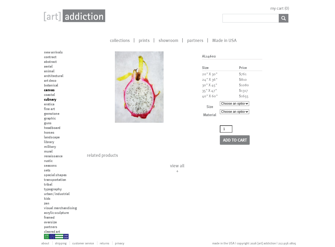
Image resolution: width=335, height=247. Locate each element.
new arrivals (53, 52)
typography (53, 189)
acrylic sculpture (56, 213)
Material (209, 114)
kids (47, 198)
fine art (49, 109)
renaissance (53, 156)
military (50, 146)
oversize (50, 222)
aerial (48, 66)
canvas (49, 90)
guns (48, 123)
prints (144, 40)
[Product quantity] (226, 129)
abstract (50, 62)
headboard (52, 128)
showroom (168, 40)
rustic (48, 161)
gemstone (51, 113)
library (49, 142)
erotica (49, 104)
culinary (50, 99)
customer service (83, 243)
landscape (52, 137)
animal (49, 71)
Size (209, 106)
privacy (119, 243)
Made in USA (224, 40)
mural (48, 151)
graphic (50, 118)
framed (49, 217)
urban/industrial (57, 194)
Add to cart (235, 139)
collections (120, 40)
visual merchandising (60, 208)
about (45, 243)
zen (46, 203)
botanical (51, 85)
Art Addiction (73, 15)
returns (104, 243)
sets (47, 170)
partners (195, 40)
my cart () (279, 8)
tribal (48, 184)
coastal (49, 95)
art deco (50, 80)
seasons (50, 165)
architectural (53, 76)
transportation (55, 180)
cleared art (52, 231)
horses (49, 132)
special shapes (55, 175)
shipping (60, 243)
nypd (48, 236)
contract (50, 57)
